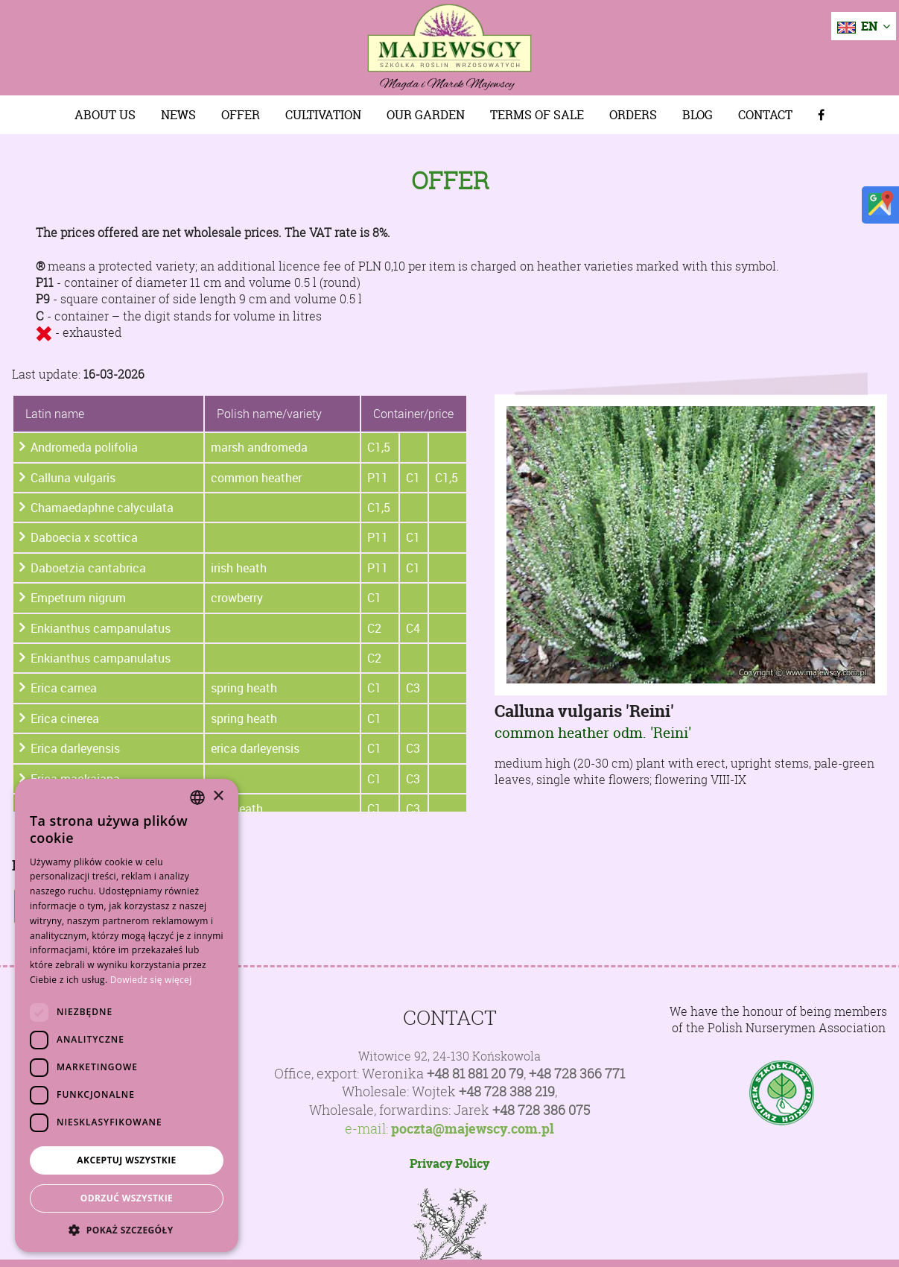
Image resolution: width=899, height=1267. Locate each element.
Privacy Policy (449, 1163)
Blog (697, 115)
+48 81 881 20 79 (475, 1073)
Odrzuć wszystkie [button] (126, 1198)
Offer (240, 115)
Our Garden (426, 115)
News (178, 115)
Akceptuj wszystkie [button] (126, 1160)
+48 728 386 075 (541, 1110)
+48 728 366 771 (577, 1073)
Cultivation (323, 115)
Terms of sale (537, 115)
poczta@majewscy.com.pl (472, 1129)
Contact (765, 115)
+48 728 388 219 (507, 1091)
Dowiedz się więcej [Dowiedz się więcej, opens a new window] (151, 979)
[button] (126, 1229)
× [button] (217, 796)
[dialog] (126, 1015)
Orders (633, 115)
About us (105, 115)
